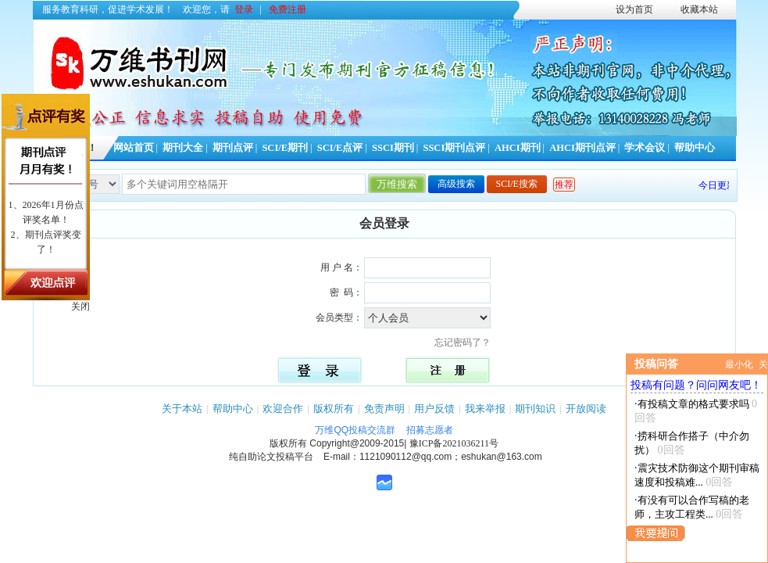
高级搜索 (456, 183)
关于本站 (182, 408)
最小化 (739, 364)
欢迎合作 (283, 408)
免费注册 (287, 9)
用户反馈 (434, 408)
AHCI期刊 (518, 147)
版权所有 (333, 408)
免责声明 (384, 408)
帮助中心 (694, 147)
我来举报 (485, 408)
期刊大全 (183, 147)
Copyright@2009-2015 (356, 443)
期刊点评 (233, 147)
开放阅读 (586, 408)
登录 (243, 9)
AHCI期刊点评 (582, 147)
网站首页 (133, 147)
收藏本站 (699, 9)
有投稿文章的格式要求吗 (693, 404)
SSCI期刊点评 (454, 147)
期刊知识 (535, 408)
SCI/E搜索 (517, 183)
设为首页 (634, 9)
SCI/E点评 (340, 147)
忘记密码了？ (467, 342)
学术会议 (644, 147)
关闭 (80, 306)
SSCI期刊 (393, 147)
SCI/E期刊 (285, 147)
